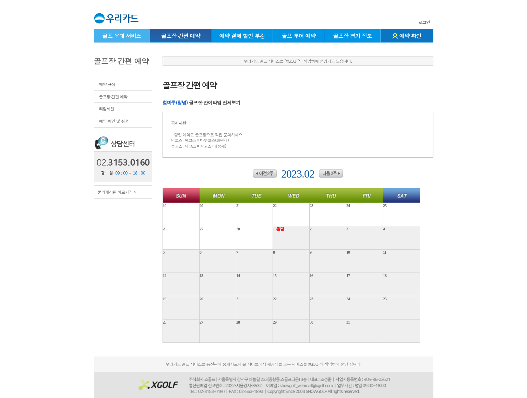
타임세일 (106, 108)
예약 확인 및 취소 (114, 121)
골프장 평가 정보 (352, 36)
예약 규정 (107, 84)
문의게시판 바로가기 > (117, 192)
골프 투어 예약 (299, 36)
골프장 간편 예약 (180, 36)
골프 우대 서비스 (121, 36)
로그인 (424, 22)
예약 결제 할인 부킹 (242, 36)
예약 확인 (407, 36)
